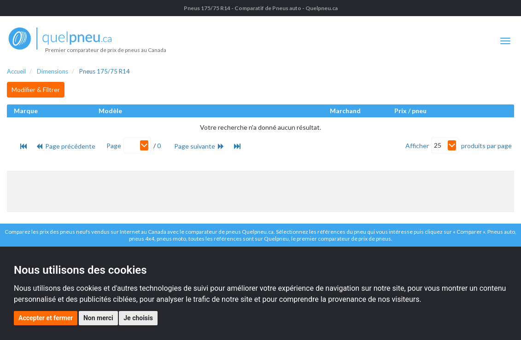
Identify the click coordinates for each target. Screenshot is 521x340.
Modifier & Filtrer (36, 89)
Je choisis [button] (138, 318)
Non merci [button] (98, 318)
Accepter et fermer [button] (45, 318)
